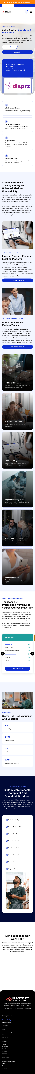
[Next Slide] (32, 653)
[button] (26, 12)
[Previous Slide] (3, 653)
